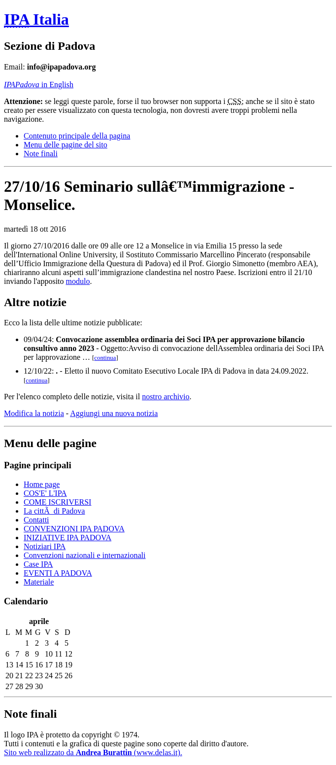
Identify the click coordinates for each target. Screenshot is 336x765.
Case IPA (38, 564)
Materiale (39, 582)
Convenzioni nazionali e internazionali (84, 555)
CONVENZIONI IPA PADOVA (74, 528)
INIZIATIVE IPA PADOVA (67, 537)
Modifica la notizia (34, 413)
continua (105, 357)
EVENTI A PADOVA (58, 573)
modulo (78, 281)
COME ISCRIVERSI (57, 502)
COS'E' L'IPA (45, 493)
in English (38, 84)
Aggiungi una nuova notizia (114, 413)
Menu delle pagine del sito (65, 144)
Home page (42, 484)
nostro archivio (165, 396)
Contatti (36, 520)
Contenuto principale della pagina (77, 136)
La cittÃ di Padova (54, 511)
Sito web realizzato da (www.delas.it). (93, 752)
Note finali (41, 153)
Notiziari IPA (45, 546)
